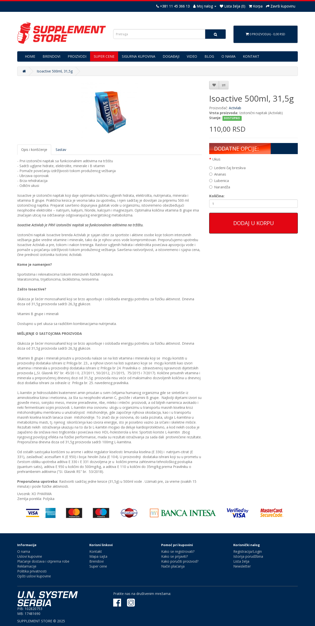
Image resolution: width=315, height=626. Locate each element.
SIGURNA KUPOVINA (138, 56)
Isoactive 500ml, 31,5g (55, 71)
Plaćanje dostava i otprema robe (43, 561)
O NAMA (228, 56)
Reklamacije (26, 566)
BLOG (209, 56)
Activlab (235, 108)
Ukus (216, 159)
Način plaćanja (173, 566)
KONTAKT (251, 56)
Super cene (98, 566)
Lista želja (241, 561)
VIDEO (192, 56)
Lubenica (219, 180)
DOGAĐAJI (171, 56)
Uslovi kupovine (29, 556)
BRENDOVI (51, 56)
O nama (23, 551)
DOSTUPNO (232, 118)
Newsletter (242, 566)
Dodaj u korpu (253, 223)
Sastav (61, 149)
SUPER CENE (104, 56)
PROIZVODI (77, 56)
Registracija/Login (247, 551)
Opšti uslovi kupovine (34, 576)
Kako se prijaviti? (174, 556)
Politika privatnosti (32, 571)
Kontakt (95, 551)
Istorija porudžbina (248, 556)
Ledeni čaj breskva (227, 167)
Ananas (217, 174)
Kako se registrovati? (177, 551)
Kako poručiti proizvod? (179, 561)
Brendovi (96, 561)
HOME (30, 56)
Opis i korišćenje (34, 149)
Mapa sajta (98, 556)
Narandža (219, 186)
